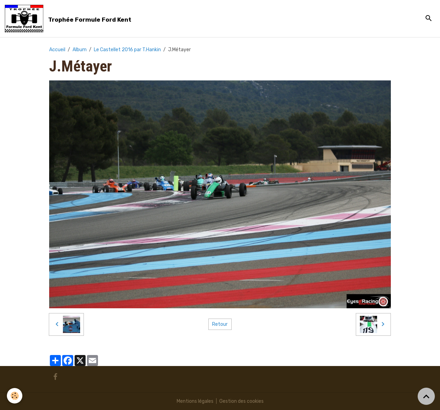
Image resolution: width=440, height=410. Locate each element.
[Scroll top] (426, 396)
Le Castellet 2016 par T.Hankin (127, 50)
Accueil (57, 50)
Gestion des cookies (241, 401)
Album (80, 50)
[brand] (69, 18)
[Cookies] (14, 395)
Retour (220, 324)
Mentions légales (195, 401)
